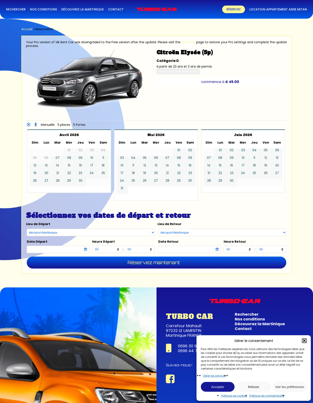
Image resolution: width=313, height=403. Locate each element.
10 (91, 158)
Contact (243, 328)
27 (46, 180)
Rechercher (247, 314)
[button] (304, 340)
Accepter (217, 387)
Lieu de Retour (169, 224)
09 (80, 158)
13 (46, 165)
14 (57, 165)
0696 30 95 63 (191, 346)
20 (46, 173)
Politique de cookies (234, 396)
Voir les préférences (289, 387)
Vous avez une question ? (178, 71)
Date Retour (168, 242)
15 (69, 165)
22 (69, 173)
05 (145, 158)
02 (190, 150)
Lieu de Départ (38, 224)
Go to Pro (188, 42)
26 (35, 180)
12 (35, 165)
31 (122, 188)
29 (69, 180)
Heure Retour (235, 242)
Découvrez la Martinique (260, 324)
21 (57, 173)
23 (80, 173)
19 (34, 173)
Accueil (26, 29)
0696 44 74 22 (192, 350)
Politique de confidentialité (266, 396)
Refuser (254, 387)
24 (92, 173)
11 (103, 158)
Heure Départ (103, 242)
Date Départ (37, 242)
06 (156, 158)
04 (133, 158)
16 (80, 165)
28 (58, 180)
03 (122, 158)
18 (103, 165)
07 (58, 158)
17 (91, 165)
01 (178, 150)
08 (69, 158)
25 (103, 173)
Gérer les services (214, 376)
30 (80, 180)
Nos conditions (250, 319)
